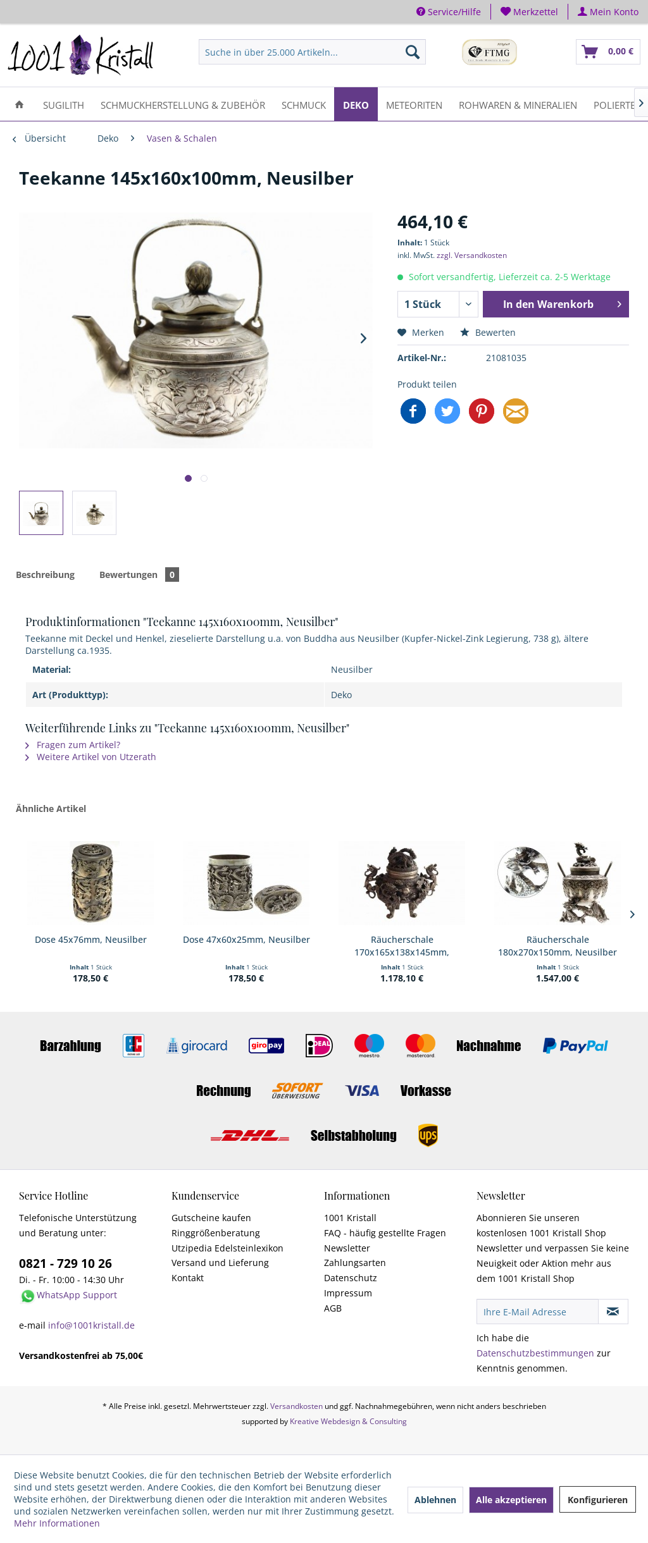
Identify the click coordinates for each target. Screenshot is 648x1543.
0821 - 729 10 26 (65, 1263)
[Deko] (356, 104)
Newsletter (347, 1248)
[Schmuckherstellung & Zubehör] (182, 104)
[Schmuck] (303, 104)
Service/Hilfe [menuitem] (448, 12)
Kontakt (187, 1278)
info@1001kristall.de (91, 1325)
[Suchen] (412, 52)
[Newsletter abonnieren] (613, 1311)
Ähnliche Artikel (51, 808)
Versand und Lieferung (220, 1263)
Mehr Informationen (57, 1523)
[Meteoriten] (414, 104)
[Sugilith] (63, 104)
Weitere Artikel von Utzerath (90, 757)
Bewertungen (139, 574)
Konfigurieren (598, 1500)
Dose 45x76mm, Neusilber (91, 939)
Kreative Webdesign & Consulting (348, 1421)
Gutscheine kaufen (211, 1218)
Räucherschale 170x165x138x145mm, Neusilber (401, 946)
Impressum (348, 1293)
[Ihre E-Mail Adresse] (538, 1311)
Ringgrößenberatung (215, 1233)
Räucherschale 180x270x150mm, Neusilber (557, 945)
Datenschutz (350, 1278)
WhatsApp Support (77, 1295)
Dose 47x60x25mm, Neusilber (246, 939)
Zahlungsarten (355, 1263)
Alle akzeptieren (511, 1500)
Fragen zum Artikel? (72, 745)
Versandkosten (296, 1406)
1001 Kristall (350, 1218)
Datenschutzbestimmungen (535, 1353)
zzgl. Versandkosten (472, 255)
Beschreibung (45, 575)
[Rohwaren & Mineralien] (518, 104)
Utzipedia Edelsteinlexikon (227, 1248)
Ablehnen (435, 1500)
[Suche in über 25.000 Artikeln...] (312, 52)
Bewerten (488, 332)
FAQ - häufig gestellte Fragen (385, 1233)
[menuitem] (529, 12)
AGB (333, 1308)
